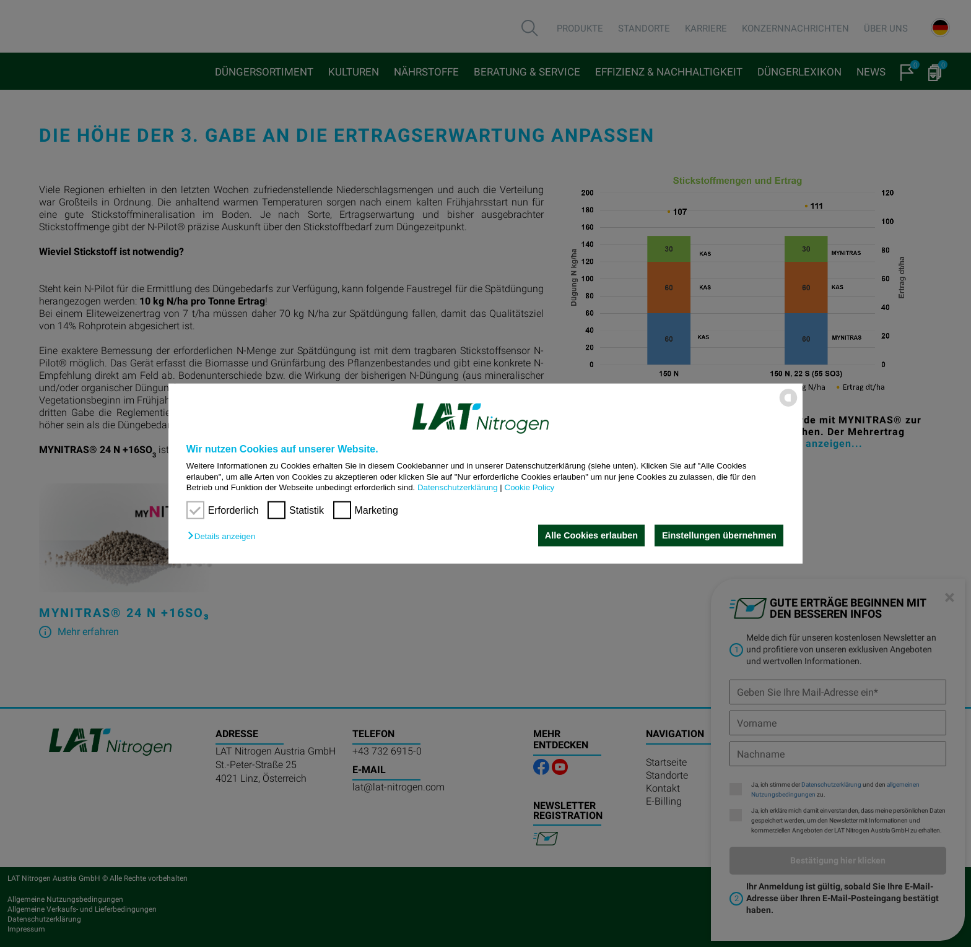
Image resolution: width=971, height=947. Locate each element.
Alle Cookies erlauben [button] (590, 535)
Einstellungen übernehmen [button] (719, 535)
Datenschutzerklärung (457, 487)
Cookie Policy (530, 487)
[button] (224, 536)
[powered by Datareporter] (788, 405)
